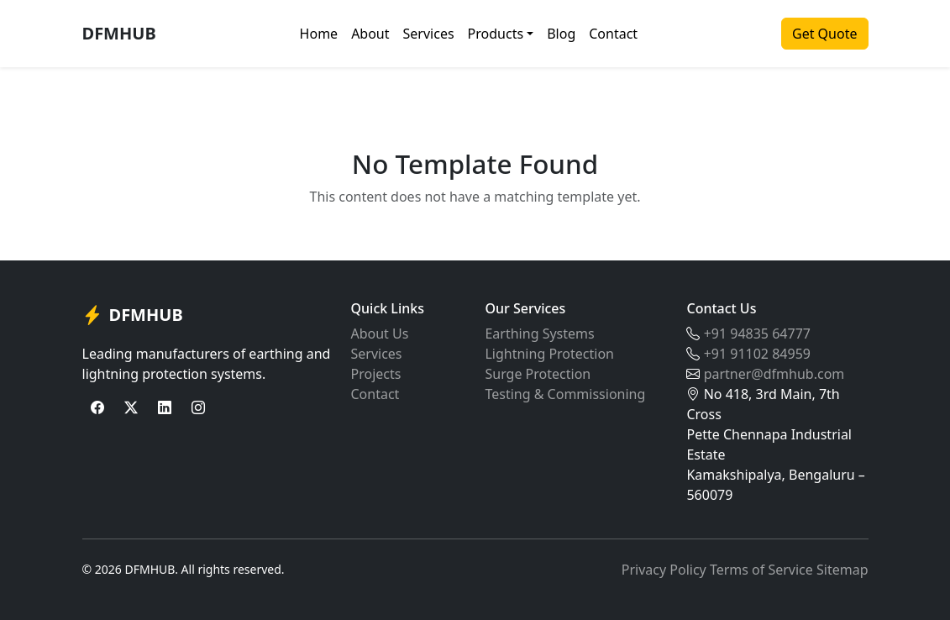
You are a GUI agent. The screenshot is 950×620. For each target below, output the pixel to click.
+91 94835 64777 (757, 333)
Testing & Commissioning (565, 394)
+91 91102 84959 (757, 353)
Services (428, 33)
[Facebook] (97, 407)
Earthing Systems (539, 333)
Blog (561, 33)
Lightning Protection (549, 353)
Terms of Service (761, 569)
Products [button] (496, 33)
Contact (613, 33)
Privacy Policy (664, 569)
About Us (379, 333)
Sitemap (842, 569)
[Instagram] (198, 407)
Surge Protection (537, 374)
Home (319, 33)
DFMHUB (119, 33)
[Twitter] (131, 407)
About (370, 33)
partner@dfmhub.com (774, 374)
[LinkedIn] (165, 407)
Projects (375, 374)
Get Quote (824, 33)
